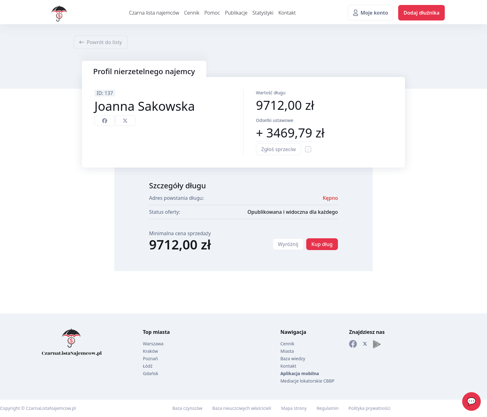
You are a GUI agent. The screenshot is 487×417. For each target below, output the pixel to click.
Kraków (150, 351)
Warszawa (153, 344)
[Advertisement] (25, 182)
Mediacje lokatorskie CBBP (307, 381)
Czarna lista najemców (154, 13)
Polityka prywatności (369, 408)
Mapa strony (294, 408)
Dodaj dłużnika (421, 12)
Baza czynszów (187, 408)
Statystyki (263, 13)
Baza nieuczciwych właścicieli (241, 408)
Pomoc (212, 13)
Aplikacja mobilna (299, 373)
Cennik (191, 13)
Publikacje (236, 13)
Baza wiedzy (292, 358)
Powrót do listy (100, 42)
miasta (161, 332)
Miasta (287, 351)
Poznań (150, 358)
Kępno (330, 198)
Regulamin (327, 408)
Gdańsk (150, 373)
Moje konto (370, 12)
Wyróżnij (288, 244)
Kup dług (322, 244)
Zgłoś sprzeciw (278, 149)
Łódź (147, 366)
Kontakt (287, 13)
